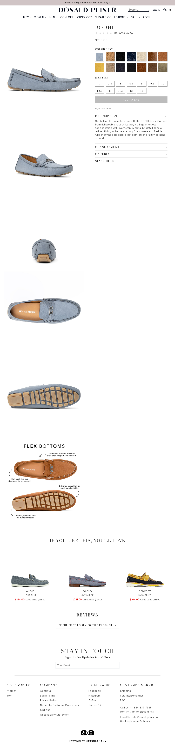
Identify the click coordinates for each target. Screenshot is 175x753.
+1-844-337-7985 (141, 716)
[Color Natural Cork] (110, 63)
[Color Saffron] (99, 74)
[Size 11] (110, 98)
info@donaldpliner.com (146, 725)
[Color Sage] (162, 74)
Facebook (95, 699)
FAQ (122, 709)
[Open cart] (167, 10)
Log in (156, 10)
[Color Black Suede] (131, 74)
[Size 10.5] (99, 98)
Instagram (95, 704)
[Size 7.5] (110, 90)
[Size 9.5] (152, 90)
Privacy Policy (48, 709)
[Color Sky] (99, 63)
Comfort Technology (76, 17)
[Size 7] (99, 90)
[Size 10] (162, 90)
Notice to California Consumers (59, 713)
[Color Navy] (120, 74)
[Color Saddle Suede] (141, 74)
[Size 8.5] (131, 90)
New (27, 17)
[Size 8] (120, 90)
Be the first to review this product (87, 633)
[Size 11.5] (120, 98)
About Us (46, 699)
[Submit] (116, 674)
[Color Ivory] (141, 63)
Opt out (45, 718)
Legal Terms (47, 704)
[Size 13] (141, 98)
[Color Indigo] (131, 63)
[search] (137, 9)
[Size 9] (141, 90)
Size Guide (104, 168)
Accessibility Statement (54, 723)
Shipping (125, 699)
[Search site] (147, 10)
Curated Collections (111, 17)
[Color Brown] (152, 74)
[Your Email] (85, 674)
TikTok (92, 709)
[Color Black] (120, 63)
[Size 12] (131, 98)
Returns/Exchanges (132, 704)
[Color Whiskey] (152, 63)
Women (40, 17)
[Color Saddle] (162, 63)
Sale (135, 17)
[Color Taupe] (110, 74)
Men (54, 17)
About (147, 17)
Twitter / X (95, 713)
